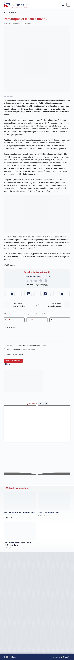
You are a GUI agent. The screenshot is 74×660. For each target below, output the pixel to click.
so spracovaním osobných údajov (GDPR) (23, 349)
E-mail (30, 320)
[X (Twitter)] (45, 293)
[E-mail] (62, 293)
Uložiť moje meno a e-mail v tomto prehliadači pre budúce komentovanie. (26, 345)
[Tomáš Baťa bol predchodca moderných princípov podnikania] (20, 531)
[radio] (27, 280)
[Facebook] (12, 293)
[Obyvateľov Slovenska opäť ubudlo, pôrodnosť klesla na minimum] (20, 500)
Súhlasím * (20, 349)
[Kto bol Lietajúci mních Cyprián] (54, 500)
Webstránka (54, 320)
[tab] (32, 403)
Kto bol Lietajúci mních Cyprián (49, 512)
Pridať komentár (10, 327)
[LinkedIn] (28, 293)
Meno (7, 320)
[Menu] (68, 5)
